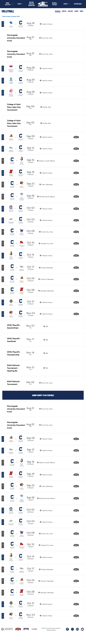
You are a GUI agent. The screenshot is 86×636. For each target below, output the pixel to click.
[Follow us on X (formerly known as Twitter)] (72, 629)
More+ (82, 11)
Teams (19, 4)
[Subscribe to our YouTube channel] (82, 629)
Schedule (58, 11)
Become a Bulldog (54, 3)
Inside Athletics (7, 3)
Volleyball (8, 11)
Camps (76, 11)
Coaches (70, 11)
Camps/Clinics (78, 4)
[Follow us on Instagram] (77, 629)
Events (65, 4)
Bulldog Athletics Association (31, 3)
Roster (64, 11)
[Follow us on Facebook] (67, 629)
